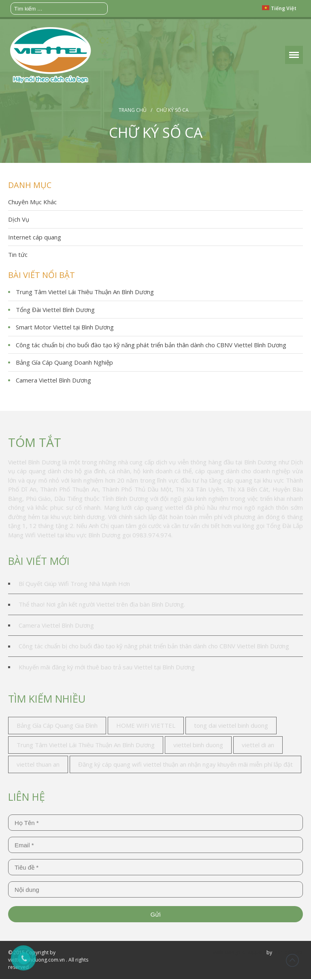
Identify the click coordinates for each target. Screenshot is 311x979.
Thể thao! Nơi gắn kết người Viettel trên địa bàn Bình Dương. (102, 604)
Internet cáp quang (34, 237)
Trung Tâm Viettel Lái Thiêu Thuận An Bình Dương (85, 292)
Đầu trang (292, 960)
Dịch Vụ (18, 219)
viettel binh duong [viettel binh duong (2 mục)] (198, 745)
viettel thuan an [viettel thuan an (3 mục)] (38, 764)
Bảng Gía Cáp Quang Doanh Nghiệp (64, 362)
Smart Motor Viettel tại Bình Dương (65, 327)
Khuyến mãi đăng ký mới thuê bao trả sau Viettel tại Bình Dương (107, 667)
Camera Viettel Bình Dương (53, 380)
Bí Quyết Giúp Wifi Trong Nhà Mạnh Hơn (74, 583)
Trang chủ (133, 110)
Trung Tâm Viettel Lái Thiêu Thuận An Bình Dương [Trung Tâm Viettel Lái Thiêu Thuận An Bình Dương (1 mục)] (86, 745)
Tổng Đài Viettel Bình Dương (55, 310)
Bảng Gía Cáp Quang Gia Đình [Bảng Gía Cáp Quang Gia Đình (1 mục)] (57, 725)
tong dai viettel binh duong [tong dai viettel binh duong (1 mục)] (231, 725)
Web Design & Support (239, 952)
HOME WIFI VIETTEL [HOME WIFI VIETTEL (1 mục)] (145, 725)
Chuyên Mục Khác (32, 202)
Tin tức (18, 254)
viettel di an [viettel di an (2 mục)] (258, 745)
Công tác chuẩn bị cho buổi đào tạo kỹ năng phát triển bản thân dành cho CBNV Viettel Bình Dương (151, 345)
